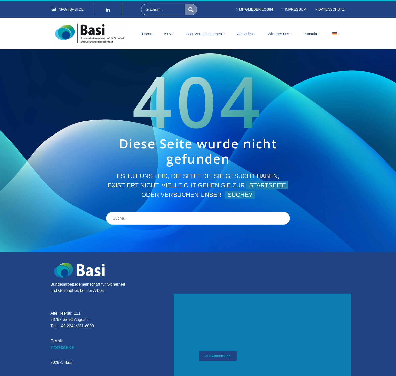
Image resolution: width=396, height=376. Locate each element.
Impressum (295, 9)
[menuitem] (336, 34)
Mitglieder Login (256, 9)
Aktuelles (246, 34)
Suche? (240, 194)
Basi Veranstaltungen (206, 34)
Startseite (267, 185)
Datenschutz (331, 9)
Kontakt (312, 34)
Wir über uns (280, 34)
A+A (169, 34)
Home (147, 34)
